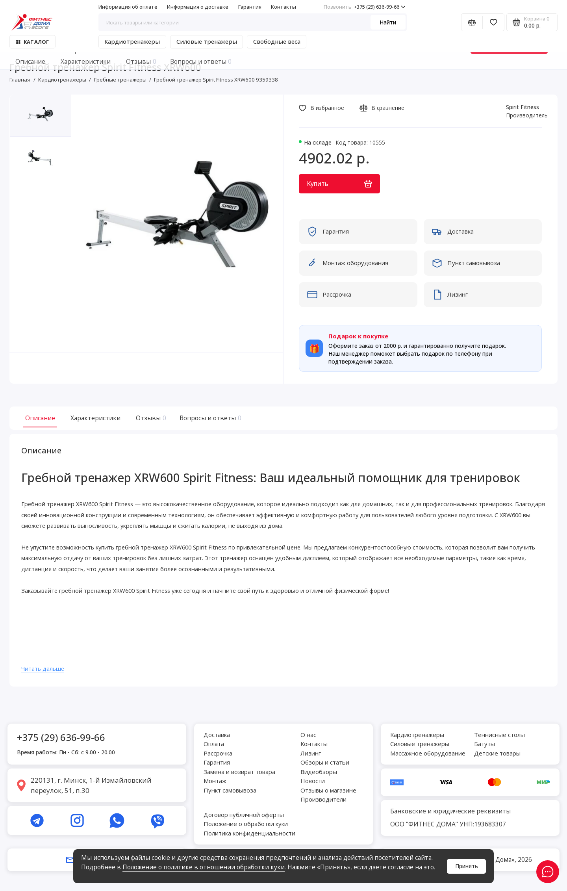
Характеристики (95, 418)
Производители (323, 800)
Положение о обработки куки (246, 824)
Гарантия (249, 6)
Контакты (283, 6)
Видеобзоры (318, 772)
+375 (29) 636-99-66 (365, 6)
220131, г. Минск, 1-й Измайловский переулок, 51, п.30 (91, 785)
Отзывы (150, 418)
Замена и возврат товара (239, 772)
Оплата (214, 744)
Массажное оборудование (427, 753)
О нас (308, 735)
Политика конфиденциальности (249, 833)
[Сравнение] (471, 22)
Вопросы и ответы (209, 418)
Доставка (217, 735)
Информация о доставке (197, 6)
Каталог (32, 41)
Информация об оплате (128, 6)
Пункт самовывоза (230, 790)
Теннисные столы (499, 735)
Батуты (484, 744)
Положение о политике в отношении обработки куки (203, 867)
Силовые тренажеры (206, 41)
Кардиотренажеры (132, 41)
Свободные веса (276, 41)
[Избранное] (493, 22)
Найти (388, 22)
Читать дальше (46, 672)
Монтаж (215, 781)
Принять (466, 866)
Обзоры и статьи (324, 763)
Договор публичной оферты (244, 815)
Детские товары (497, 753)
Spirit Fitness (522, 107)
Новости (312, 781)
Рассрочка (218, 753)
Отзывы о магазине (328, 790)
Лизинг (310, 753)
